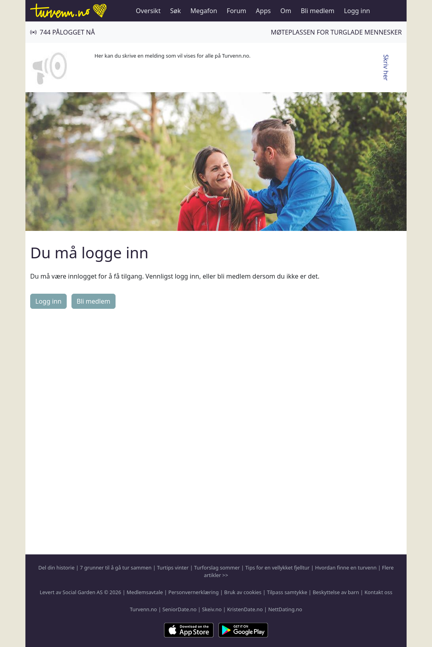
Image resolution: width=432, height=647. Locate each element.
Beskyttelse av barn (336, 592)
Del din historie (57, 567)
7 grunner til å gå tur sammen (115, 567)
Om (285, 10)
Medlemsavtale (145, 592)
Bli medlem (317, 10)
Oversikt (148, 10)
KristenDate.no (245, 609)
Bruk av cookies (243, 592)
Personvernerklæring (193, 592)
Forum (236, 10)
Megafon (203, 10)
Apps (263, 10)
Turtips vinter (173, 567)
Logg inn (357, 10)
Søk (175, 10)
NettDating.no (285, 609)
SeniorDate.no (179, 609)
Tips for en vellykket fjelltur (277, 567)
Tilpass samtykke (287, 592)
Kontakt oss (378, 592)
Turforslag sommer (217, 567)
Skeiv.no (212, 609)
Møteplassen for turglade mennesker (336, 32)
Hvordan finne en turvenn (345, 567)
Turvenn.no (143, 609)
